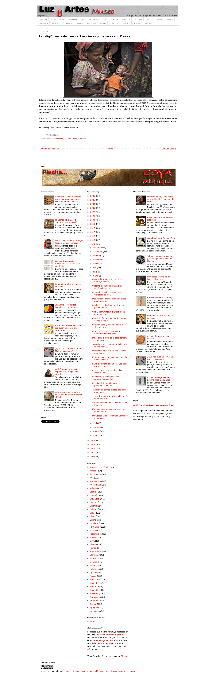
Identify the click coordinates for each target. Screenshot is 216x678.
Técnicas (79, 23)
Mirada (74, 139)
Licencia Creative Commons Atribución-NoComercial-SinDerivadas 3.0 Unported (100, 671)
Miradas (160, 19)
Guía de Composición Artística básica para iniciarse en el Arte (68, 263)
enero (96, 435)
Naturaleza (43, 23)
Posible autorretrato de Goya (160, 297)
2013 (93, 440)
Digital (92, 516)
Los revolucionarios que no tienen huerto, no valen (107, 280)
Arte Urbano (94, 19)
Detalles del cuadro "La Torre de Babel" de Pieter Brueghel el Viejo (68, 394)
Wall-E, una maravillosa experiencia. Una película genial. (66, 371)
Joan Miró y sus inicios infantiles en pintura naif (66, 306)
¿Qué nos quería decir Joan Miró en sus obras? (68, 349)
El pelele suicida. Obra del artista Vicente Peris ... (107, 371)
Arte (92, 478)
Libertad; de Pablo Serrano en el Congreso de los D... (107, 293)
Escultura (126, 19)
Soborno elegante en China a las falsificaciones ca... (107, 287)
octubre (96, 256)
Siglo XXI (148, 23)
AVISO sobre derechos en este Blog (153, 405)
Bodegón (94, 495)
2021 (93, 216)
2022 (93, 212)
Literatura (149, 19)
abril (95, 423)
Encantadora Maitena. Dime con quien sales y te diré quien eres (68, 328)
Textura (93, 604)
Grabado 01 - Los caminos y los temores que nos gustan (106, 332)
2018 (93, 228)
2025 (93, 200)
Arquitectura (72, 19)
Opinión (93, 572)
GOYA (53, 19)
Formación (91, 23)
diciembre (97, 247)
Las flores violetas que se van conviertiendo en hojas (106, 378)
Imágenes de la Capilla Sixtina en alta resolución (66, 221)
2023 (93, 208)
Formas (93, 530)
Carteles (93, 502)
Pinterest (91, 621)
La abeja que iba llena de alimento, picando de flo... (108, 306)
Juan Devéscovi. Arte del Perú (161, 238)
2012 (93, 444)
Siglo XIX (125, 23)
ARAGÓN (43, 19)
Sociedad (55, 23)
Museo (169, 19)
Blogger (124, 656)
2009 (93, 456)
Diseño (93, 520)
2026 (93, 196)
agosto (96, 263)
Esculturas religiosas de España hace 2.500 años (158, 378)
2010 (93, 452)
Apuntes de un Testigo (100, 467)
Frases (93, 537)
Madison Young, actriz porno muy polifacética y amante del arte (160, 199)
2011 (93, 448)
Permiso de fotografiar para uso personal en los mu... (106, 384)
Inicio (110, 149)
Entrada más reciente (50, 149)
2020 (93, 220)
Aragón (93, 471)
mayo (95, 276)
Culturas (106, 19)
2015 (93, 240)
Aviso (61, 19)
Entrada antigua (169, 149)
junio (95, 272)
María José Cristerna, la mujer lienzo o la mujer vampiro (69, 241)
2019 (93, 224)
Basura (93, 492)
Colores (93, 506)
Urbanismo (95, 611)
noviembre (98, 251)
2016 (93, 236)
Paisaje (93, 576)
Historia (93, 544)
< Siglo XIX (114, 23)
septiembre (98, 259)
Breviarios (58, 139)
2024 (93, 204)
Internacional (96, 551)
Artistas (103, 23)
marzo (96, 427)
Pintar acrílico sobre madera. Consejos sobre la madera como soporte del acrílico (68, 199)
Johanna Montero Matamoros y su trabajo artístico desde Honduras (160, 258)
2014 (93, 244)
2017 (93, 232)
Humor (93, 548)
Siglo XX (136, 23)
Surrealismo (67, 23)
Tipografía (94, 607)
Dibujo (115, 19)
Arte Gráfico (95, 481)
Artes (83, 19)
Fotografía (137, 19)
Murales (93, 562)
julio (95, 267)
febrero (96, 431)
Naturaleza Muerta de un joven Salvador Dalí (158, 278)
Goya (92, 541)
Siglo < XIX (95, 579)
